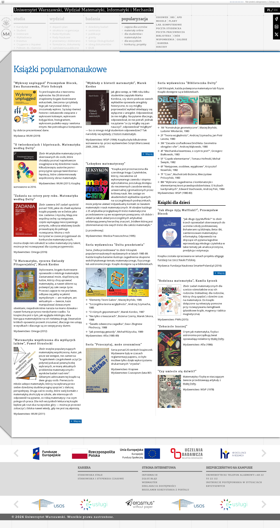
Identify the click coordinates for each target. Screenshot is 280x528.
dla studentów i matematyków (133, 35)
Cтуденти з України (29, 44)
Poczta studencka (168, 28)
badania (93, 19)
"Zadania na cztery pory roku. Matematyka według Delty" (46, 198)
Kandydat (22, 27)
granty (92, 37)
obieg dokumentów (99, 44)
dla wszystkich (133, 41)
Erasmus (22, 41)
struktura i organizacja (65, 30)
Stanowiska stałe (90, 475)
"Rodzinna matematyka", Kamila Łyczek (187, 281)
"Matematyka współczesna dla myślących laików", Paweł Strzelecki (45, 342)
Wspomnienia (165, 39)
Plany (173, 21)
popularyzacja (135, 19)
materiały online (134, 30)
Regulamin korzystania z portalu (165, 490)
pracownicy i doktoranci (66, 41)
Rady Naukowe (61, 37)
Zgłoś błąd (149, 479)
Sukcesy (161, 47)
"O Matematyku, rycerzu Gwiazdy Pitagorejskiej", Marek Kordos (39, 263)
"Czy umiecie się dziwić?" (177, 371)
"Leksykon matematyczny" (105, 164)
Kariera (163, 43)
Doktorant (22, 34)
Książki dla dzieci (174, 202)
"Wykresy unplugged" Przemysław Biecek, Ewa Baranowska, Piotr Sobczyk (46, 85)
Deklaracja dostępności (159, 486)
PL (268, 10)
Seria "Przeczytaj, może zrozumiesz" (114, 344)
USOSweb (162, 17)
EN (275, 10)
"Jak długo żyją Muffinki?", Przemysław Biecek (188, 212)
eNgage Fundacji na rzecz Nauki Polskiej (191, 258)
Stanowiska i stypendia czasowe (101, 479)
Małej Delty (217, 339)
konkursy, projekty (135, 44)
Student (21, 30)
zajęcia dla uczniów (135, 27)
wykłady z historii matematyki (118, 134)
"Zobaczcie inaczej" (172, 326)
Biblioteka (163, 36)
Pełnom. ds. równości (29, 48)
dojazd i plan (60, 27)
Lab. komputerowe (169, 25)
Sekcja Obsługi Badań (101, 41)
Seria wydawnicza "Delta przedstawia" (115, 245)
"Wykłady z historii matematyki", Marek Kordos (116, 85)
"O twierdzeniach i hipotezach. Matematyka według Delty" (47, 146)
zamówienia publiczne (65, 48)
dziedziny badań (98, 27)
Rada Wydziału (61, 34)
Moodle (161, 21)
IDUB (91, 48)
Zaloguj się (274, 2)
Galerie (182, 39)
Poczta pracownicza (170, 32)
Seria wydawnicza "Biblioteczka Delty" (187, 83)
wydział (57, 19)
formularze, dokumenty (66, 44)
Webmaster (149, 482)
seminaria (94, 30)
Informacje (150, 475)
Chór (176, 36)
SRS (172, 17)
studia (19, 19)
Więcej (77, 421)
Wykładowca (24, 37)
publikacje (94, 34)
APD (179, 17)
